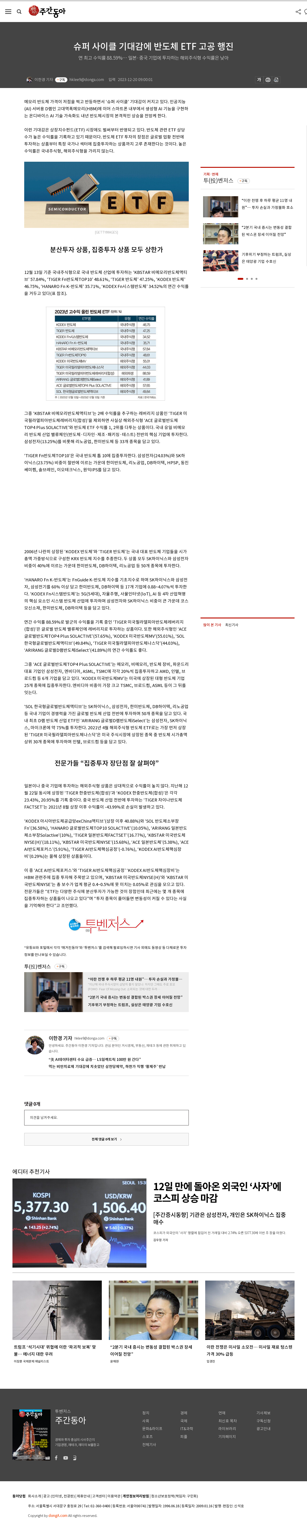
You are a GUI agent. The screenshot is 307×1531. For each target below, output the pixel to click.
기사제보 (263, 1413)
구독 (62, 80)
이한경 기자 (60, 1038)
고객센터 (98, 1496)
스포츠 (147, 1437)
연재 (221, 1413)
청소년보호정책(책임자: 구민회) (174, 1496)
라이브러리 (227, 1429)
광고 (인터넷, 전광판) (59, 1496)
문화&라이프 (152, 1429)
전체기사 (149, 1445)
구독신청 (263, 1421)
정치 (145, 1413)
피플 (183, 1437)
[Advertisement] (94, 509)
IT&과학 (186, 1429)
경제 (183, 1413)
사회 (145, 1421)
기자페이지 (227, 1437)
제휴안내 (83, 1496)
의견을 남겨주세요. (44, 1117)
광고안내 (263, 1429)
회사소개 (34, 1496)
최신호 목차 (227, 1421)
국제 (183, 1421)
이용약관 (114, 1496)
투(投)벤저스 (37, 966)
